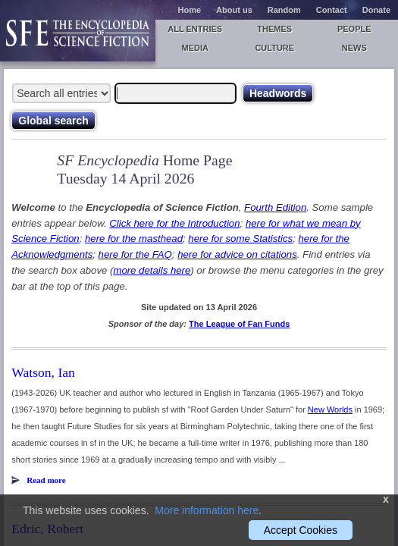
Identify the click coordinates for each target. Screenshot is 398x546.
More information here (207, 510)
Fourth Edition (275, 207)
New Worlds (330, 409)
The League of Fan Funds (239, 323)
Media (195, 47)
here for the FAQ (135, 254)
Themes (274, 28)
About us (234, 9)
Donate (376, 9)
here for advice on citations (237, 254)
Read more (46, 480)
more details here (151, 270)
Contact (331, 9)
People (354, 28)
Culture (274, 47)
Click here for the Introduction (174, 223)
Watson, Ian (43, 372)
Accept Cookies (300, 530)
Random (284, 9)
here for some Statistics (240, 238)
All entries (195, 28)
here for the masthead (134, 238)
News (354, 47)
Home (190, 9)
